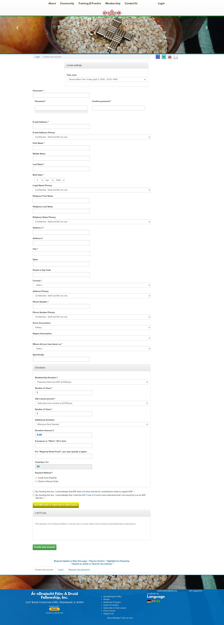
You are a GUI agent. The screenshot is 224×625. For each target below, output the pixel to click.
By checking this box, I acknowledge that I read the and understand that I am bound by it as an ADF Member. (89, 496)
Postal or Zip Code (42, 270)
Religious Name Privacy (44, 217)
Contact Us (131, 3)
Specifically (38, 355)
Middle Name (39, 154)
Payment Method (44, 473)
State (35, 259)
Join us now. (127, 618)
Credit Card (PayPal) (46, 478)
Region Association (42, 333)
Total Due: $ (41, 462)
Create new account (44, 547)
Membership (112, 3)
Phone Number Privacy (44, 312)
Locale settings (74, 65)
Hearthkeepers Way (112, 596)
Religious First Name (43, 196)
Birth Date (38, 175)
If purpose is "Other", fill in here (50, 441)
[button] (17, 26)
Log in (61, 570)
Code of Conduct (111, 605)
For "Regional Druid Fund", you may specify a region (61, 451)
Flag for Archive (97, 561)
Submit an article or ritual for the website (92, 564)
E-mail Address (41, 122)
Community (67, 3)
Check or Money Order (47, 481)
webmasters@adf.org (167, 591)
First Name (38, 143)
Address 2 (38, 238)
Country (37, 280)
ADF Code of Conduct (92, 495)
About (52, 3)
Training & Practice (89, 3)
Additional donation (45, 420)
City (35, 249)
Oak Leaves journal (45, 399)
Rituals (106, 599)
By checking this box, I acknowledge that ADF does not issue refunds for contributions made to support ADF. (83, 491)
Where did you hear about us (47, 344)
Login (161, 3)
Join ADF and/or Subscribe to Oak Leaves (55, 505)
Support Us (108, 613)
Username (38, 90)
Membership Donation (46, 377)
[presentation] (56, 532)
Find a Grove (109, 611)
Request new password (79, 570)
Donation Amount (43, 430)
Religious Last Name (43, 206)
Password (40, 101)
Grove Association (42, 323)
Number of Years (43, 388)
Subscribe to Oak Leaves (114, 608)
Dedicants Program (112, 602)
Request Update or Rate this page (70, 561)
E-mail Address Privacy (44, 132)
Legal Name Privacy (42, 185)
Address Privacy (41, 291)
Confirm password (101, 101)
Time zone (72, 75)
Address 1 (38, 228)
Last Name (38, 164)
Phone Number (40, 302)
